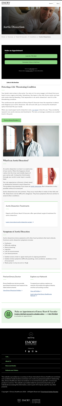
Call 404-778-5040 (31, 56)
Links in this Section (13, 82)
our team (35, 110)
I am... (7, 356)
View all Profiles (35, 291)
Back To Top (31, 337)
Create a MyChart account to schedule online (29, 314)
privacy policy (29, 70)
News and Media (10, 366)
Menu (58, 3)
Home (3, 37)
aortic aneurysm (36, 186)
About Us (8, 361)
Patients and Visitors (11, 370)
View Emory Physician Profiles (12, 290)
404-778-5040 (53, 314)
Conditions (33, 37)
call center (31, 68)
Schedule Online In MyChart (31, 62)
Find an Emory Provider (11, 120)
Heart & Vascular (21, 37)
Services (10, 37)
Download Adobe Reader (49, 392)
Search (51, 3)
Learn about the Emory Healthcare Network (41, 294)
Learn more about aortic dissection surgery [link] (19, 222)
